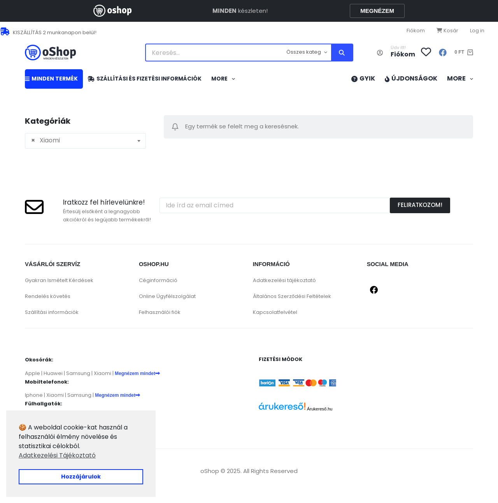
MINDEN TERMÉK (51, 78)
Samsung (78, 373)
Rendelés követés (47, 296)
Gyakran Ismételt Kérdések (59, 280)
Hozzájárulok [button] (81, 476)
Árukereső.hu (319, 409)
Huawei (53, 373)
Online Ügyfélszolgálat (167, 296)
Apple (32, 373)
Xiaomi (102, 373)
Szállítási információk (52, 312)
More (224, 79)
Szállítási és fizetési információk (145, 78)
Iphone (34, 395)
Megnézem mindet (137, 373)
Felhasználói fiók (160, 312)
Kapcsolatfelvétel (275, 312)
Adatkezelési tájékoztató (284, 280)
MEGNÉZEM (377, 10)
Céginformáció (158, 280)
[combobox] (85, 141)
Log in (477, 30)
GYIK (363, 78)
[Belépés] (380, 53)
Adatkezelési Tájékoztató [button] (57, 455)
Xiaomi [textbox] (45, 140)
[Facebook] (443, 52)
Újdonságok (411, 78)
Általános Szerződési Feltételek (292, 296)
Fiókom (416, 30)
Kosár (447, 30)
